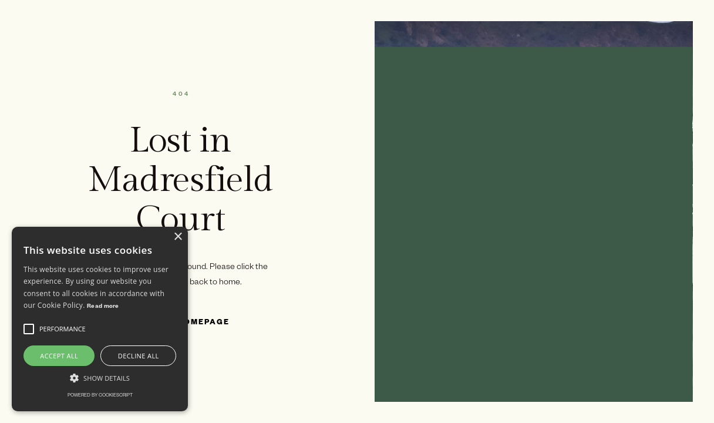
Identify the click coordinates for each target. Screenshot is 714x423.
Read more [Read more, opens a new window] (103, 307)
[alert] (100, 319)
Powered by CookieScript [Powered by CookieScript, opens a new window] (100, 395)
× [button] (177, 237)
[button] (29, 329)
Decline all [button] (138, 355)
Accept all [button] (59, 355)
